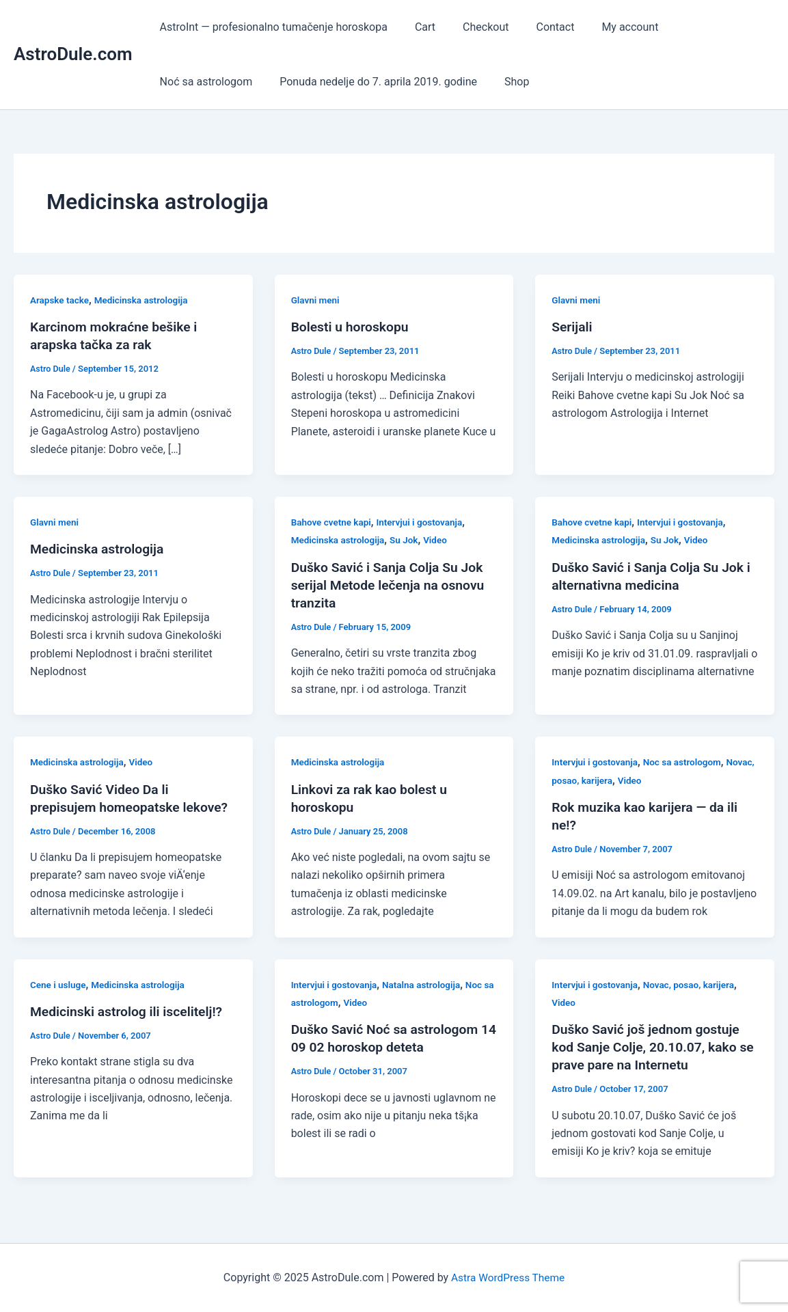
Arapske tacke (60, 300)
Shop (388, 81)
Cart (417, 26)
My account (605, 26)
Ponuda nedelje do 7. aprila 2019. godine (256, 81)
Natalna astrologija (426, 984)
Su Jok (407, 539)
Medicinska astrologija (144, 300)
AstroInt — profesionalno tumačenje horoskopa (271, 26)
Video (440, 539)
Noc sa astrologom (687, 761)
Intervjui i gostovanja (424, 522)
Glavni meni (316, 300)
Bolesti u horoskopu (352, 326)
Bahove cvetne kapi (333, 522)
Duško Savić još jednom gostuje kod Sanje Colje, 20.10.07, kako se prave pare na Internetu (649, 1047)
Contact (536, 26)
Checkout (472, 26)
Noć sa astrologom (701, 26)
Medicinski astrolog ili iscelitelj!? (130, 1011)
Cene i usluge (59, 984)
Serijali (573, 326)
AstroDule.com (73, 54)
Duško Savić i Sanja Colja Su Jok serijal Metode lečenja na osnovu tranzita (391, 585)
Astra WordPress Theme (508, 1277)
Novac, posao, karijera (599, 780)
